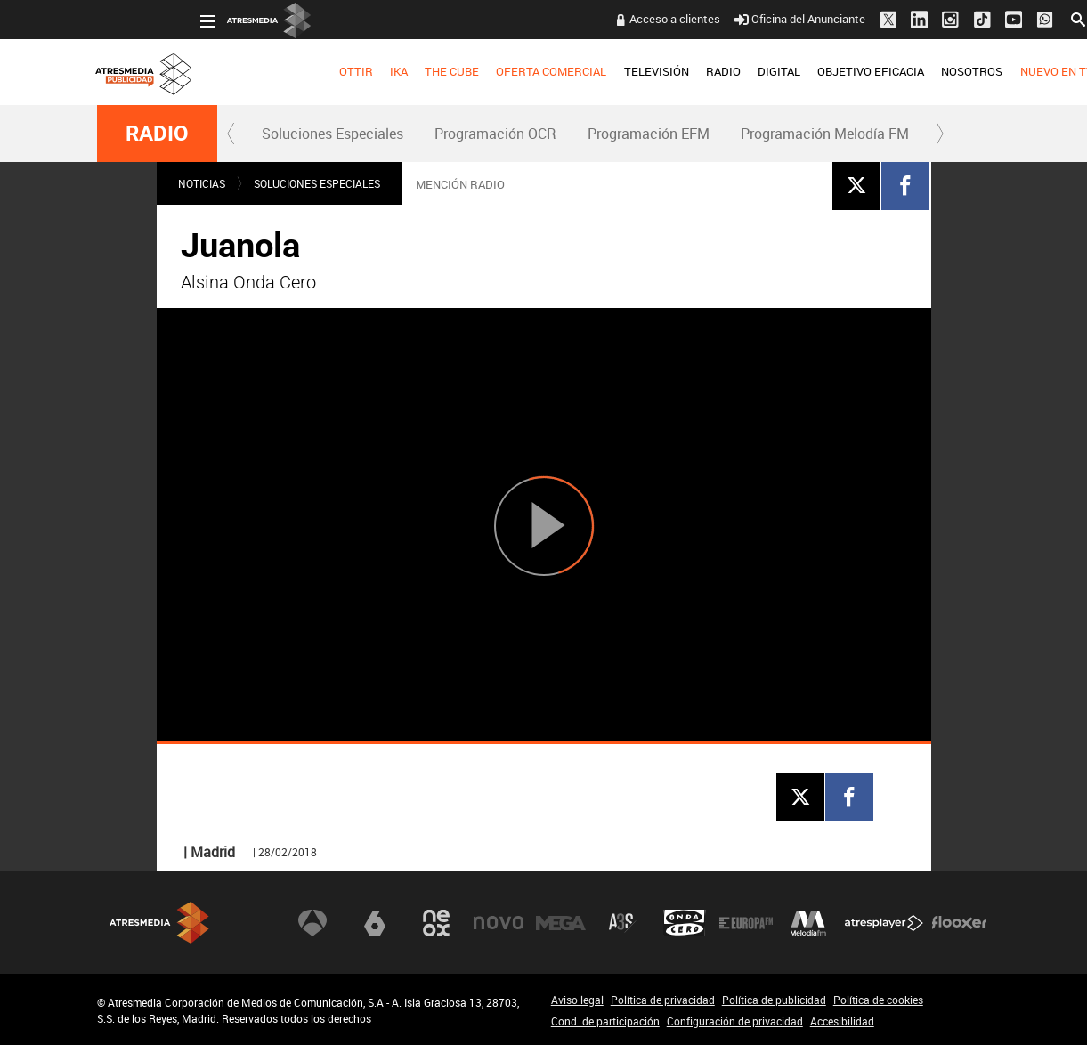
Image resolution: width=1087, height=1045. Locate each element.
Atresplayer (884, 923)
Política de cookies (878, 999)
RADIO (621, 71)
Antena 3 (312, 923)
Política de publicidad (774, 999)
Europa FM (746, 923)
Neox (436, 923)
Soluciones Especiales (332, 133)
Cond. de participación (605, 1021)
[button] (231, 133)
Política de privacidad (663, 999)
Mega (561, 923)
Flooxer (959, 923)
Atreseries (622, 923)
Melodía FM (808, 923)
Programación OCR (495, 133)
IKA (296, 71)
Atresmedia (159, 922)
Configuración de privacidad (735, 1021)
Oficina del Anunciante (697, 19)
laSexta (375, 923)
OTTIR (254, 71)
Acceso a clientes (572, 19)
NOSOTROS (869, 71)
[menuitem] (253, 72)
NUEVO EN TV (953, 71)
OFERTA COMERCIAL (448, 71)
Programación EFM (649, 133)
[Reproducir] (544, 525)
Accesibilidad (842, 1021)
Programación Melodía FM (825, 133)
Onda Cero (684, 923)
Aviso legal (577, 999)
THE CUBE (349, 71)
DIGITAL (676, 71)
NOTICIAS (201, 183)
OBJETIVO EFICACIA (768, 71)
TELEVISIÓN (553, 71)
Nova (498, 923)
